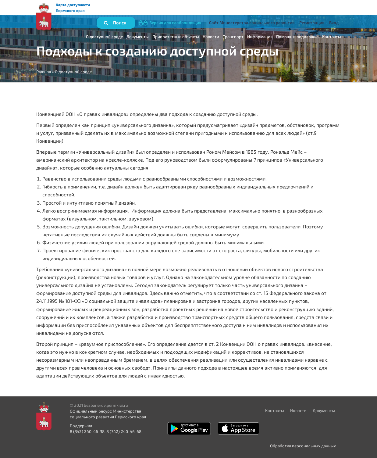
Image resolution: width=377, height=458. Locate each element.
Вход (334, 22)
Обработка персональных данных (303, 445)
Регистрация (311, 22)
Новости (211, 36)
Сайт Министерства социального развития (251, 22)
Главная (43, 71)
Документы (137, 36)
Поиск (119, 22)
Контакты (331, 36)
